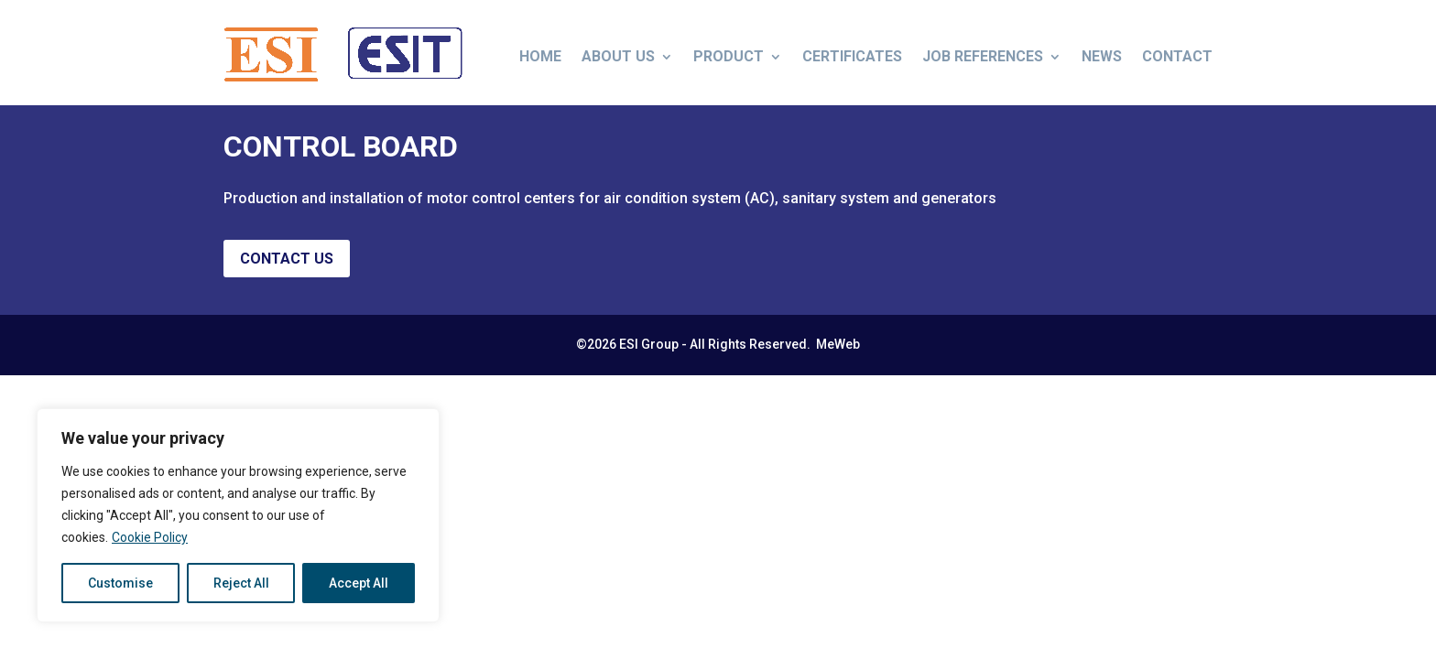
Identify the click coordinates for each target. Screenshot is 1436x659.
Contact (1177, 56)
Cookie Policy (150, 537)
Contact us (286, 272)
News (1102, 56)
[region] (238, 515)
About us (618, 56)
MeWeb (836, 358)
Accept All (358, 583)
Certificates (852, 56)
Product (728, 56)
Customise (120, 583)
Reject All (241, 583)
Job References (982, 56)
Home (540, 56)
